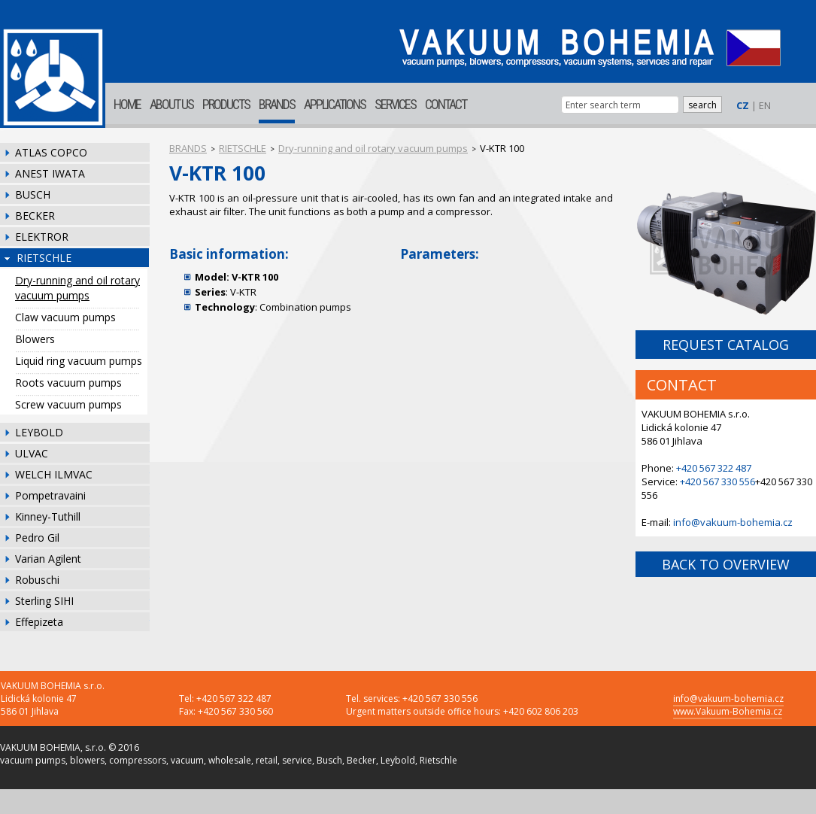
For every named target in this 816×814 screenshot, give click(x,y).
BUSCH (32, 194)
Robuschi (37, 580)
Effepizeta (39, 622)
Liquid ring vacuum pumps (78, 361)
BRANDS (277, 104)
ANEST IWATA (50, 173)
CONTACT (445, 104)
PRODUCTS (226, 104)
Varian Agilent (48, 558)
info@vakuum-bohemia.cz (733, 522)
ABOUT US (171, 104)
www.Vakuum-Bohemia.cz (727, 711)
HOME (127, 104)
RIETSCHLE (44, 258)
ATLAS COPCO (51, 152)
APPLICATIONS (335, 104)
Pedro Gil (37, 537)
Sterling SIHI (44, 601)
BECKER (35, 215)
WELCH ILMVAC (54, 474)
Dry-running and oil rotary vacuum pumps (77, 287)
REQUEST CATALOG (726, 345)
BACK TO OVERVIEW (726, 564)
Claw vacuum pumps (65, 317)
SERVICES (395, 104)
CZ (742, 105)
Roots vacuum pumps (68, 382)
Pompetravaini (50, 495)
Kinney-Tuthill (47, 516)
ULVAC (31, 453)
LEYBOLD (39, 432)
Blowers (35, 339)
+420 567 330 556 (717, 481)
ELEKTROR (41, 236)
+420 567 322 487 (713, 468)
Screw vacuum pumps (68, 404)
